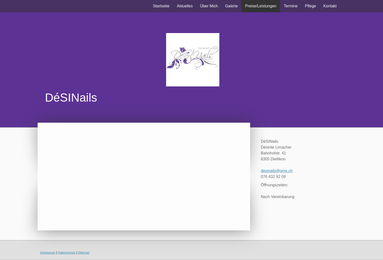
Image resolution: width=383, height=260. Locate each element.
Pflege (310, 6)
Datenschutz (66, 252)
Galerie (231, 6)
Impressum (47, 252)
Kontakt (330, 6)
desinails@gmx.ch (277, 171)
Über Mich (209, 6)
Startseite (161, 6)
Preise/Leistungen (260, 6)
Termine (291, 6)
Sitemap (83, 252)
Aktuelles (185, 6)
